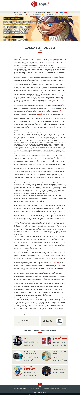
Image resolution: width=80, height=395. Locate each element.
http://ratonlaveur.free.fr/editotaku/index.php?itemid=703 (26, 95)
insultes (56, 59)
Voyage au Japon (15, 12)
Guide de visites (23, 12)
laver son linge (41, 114)
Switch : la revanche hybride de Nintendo (30, 352)
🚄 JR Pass (32, 14)
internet (45, 205)
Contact (52, 388)
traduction (26, 292)
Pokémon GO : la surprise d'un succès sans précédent (30, 368)
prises (61, 110)
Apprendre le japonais (40, 12)
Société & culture (31, 12)
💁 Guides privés (38, 14)
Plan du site (63, 388)
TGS (49, 197)
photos (59, 306)
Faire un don (31, 388)
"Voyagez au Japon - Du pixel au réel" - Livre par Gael (60, 338)
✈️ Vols (24, 14)
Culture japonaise (17, 41)
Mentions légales (45, 388)
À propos (25, 388)
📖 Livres (61, 14)
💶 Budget (14, 14)
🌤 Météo (56, 14)
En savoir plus (49, 394)
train (55, 204)
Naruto (57, 262)
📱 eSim (46, 14)
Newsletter (37, 388)
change (41, 225)
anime (25, 77)
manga (54, 262)
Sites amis (57, 388)
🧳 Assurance (51, 14)
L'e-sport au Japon (58, 367)
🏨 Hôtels (28, 14)
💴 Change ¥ (19, 14)
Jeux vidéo (22, 41)
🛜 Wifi (43, 14)
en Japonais (37, 265)
